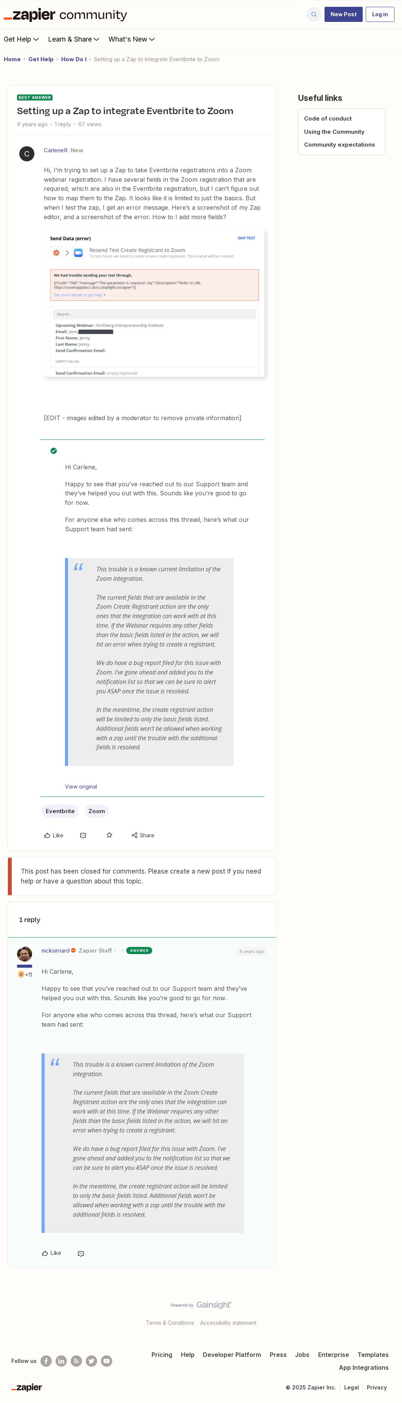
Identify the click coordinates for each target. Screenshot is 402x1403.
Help (188, 1354)
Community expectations (339, 144)
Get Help (22, 38)
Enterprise (333, 1354)
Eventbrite (60, 811)
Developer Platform (232, 1354)
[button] (344, 14)
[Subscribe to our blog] (76, 1361)
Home (12, 59)
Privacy (377, 1387)
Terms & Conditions (170, 1322)
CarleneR (56, 150)
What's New (132, 38)
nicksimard (56, 950)
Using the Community (334, 131)
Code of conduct (328, 118)
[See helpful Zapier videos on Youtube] (106, 1361)
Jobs (302, 1354)
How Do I (74, 59)
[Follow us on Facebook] (46, 1361)
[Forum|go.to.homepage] (67, 14)
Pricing (162, 1354)
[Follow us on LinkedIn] (61, 1361)
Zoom (96, 811)
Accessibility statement (228, 1322)
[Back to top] (386, 1311)
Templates (373, 1354)
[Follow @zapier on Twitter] (91, 1361)
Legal (351, 1387)
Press (278, 1354)
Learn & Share (74, 38)
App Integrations (364, 1367)
